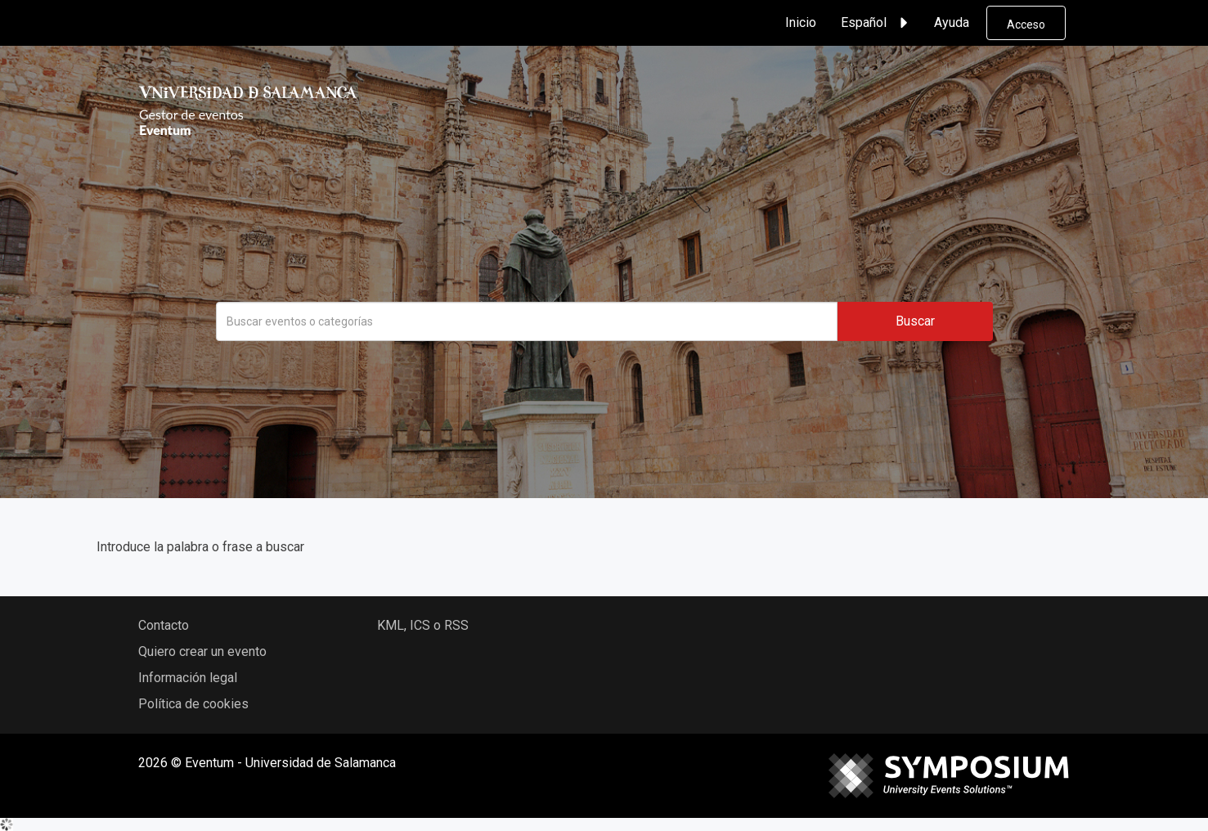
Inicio (800, 22)
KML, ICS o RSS (423, 625)
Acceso (1026, 24)
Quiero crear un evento (202, 651)
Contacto (163, 625)
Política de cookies (193, 704)
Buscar (915, 321)
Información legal (187, 677)
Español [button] (877, 23)
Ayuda (951, 22)
